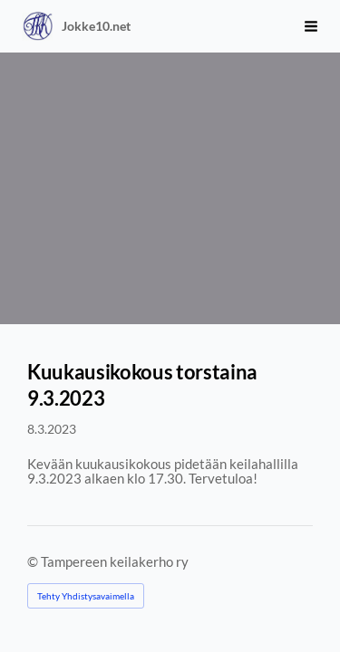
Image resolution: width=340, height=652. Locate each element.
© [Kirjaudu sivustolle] (34, 561)
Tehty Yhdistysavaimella (85, 595)
